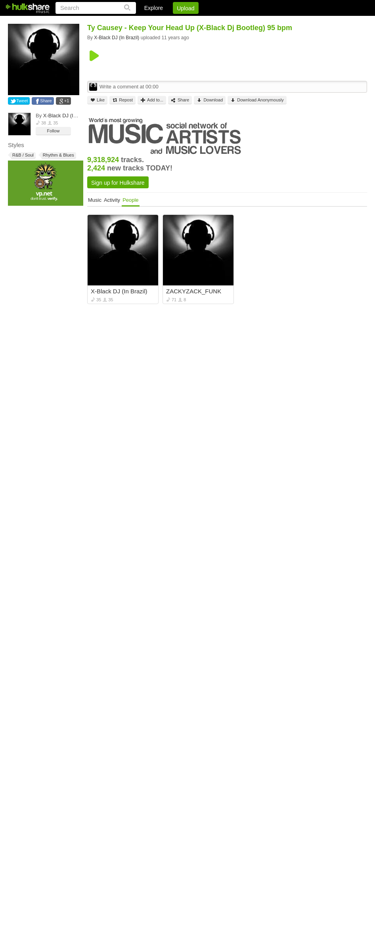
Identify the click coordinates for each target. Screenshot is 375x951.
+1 (66, 100)
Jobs (260, 22)
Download (210, 100)
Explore (153, 8)
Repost (122, 100)
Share (46, 100)
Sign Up (232, 22)
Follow (53, 130)
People (130, 200)
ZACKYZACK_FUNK (193, 291)
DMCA (285, 22)
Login (203, 22)
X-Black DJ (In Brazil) (67, 116)
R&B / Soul (22, 155)
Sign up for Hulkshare (118, 183)
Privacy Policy (323, 22)
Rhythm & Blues (58, 155)
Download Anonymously (256, 100)
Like (97, 100)
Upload (185, 8)
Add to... (151, 100)
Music (94, 200)
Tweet (22, 100)
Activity (112, 200)
